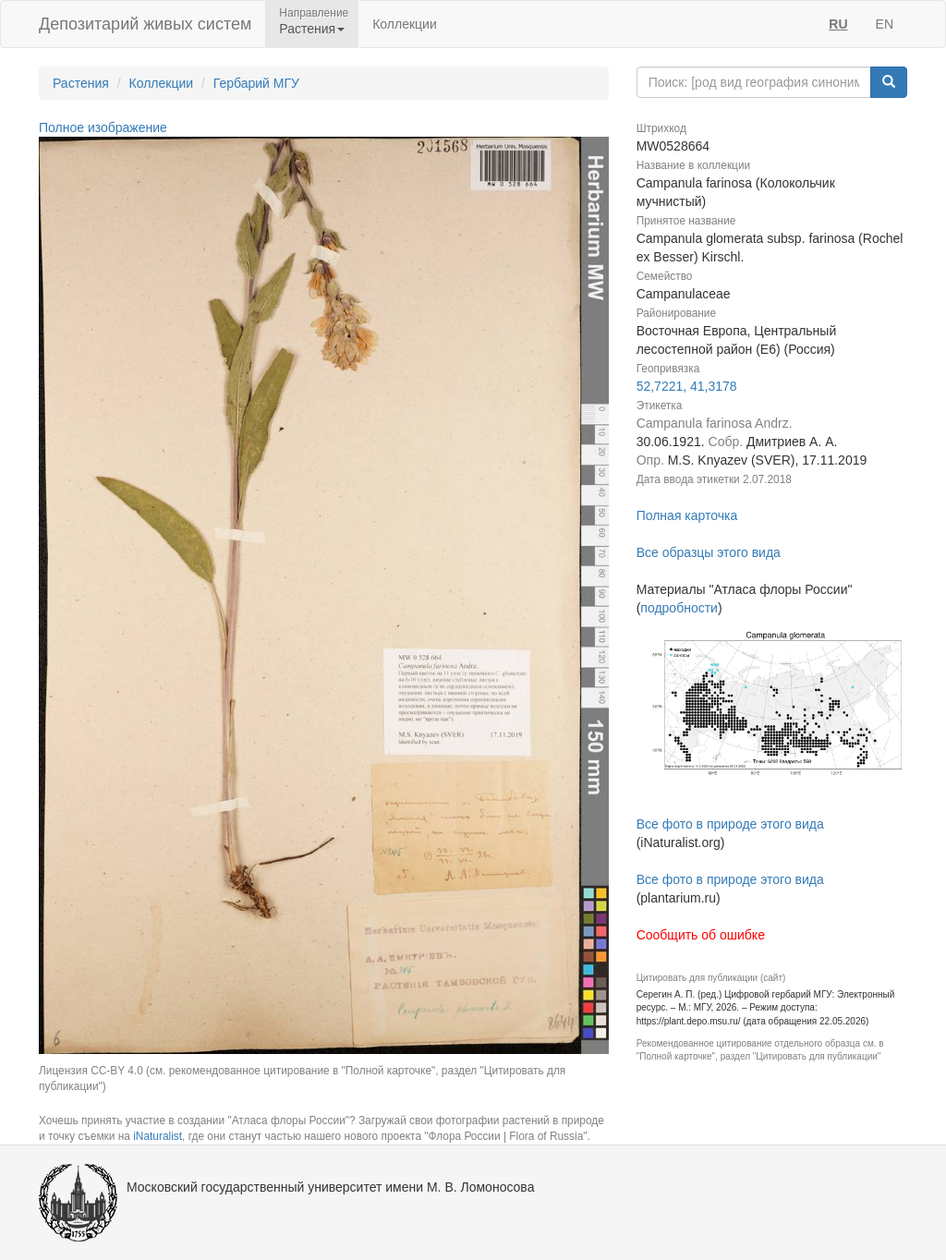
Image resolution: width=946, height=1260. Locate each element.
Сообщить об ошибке (701, 934)
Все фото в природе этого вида (730, 824)
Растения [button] (312, 28)
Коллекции (404, 24)
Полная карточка (687, 515)
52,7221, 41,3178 (687, 386)
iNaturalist (157, 1136)
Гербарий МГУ (256, 83)
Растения (81, 83)
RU (838, 24)
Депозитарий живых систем (145, 24)
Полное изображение (103, 127)
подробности (679, 607)
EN (884, 24)
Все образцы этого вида (709, 552)
